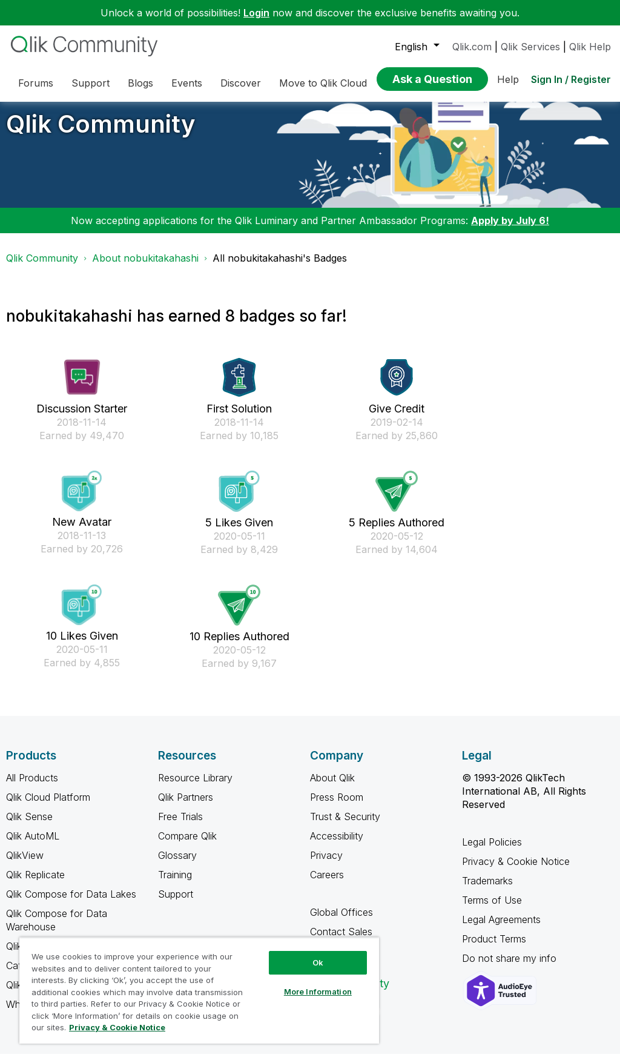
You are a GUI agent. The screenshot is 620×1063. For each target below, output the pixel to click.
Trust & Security (345, 826)
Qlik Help (590, 47)
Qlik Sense (29, 826)
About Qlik (332, 787)
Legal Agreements (501, 928)
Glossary (177, 864)
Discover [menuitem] (240, 83)
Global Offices (341, 921)
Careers (327, 884)
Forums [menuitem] (35, 83)
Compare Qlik (187, 845)
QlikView (25, 864)
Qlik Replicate (35, 884)
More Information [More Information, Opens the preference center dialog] (318, 991)
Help (508, 79)
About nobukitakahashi (145, 267)
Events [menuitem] (186, 83)
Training (175, 884)
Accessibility (336, 845)
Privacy (326, 864)
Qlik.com (472, 47)
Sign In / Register (571, 79)
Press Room (336, 806)
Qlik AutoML (32, 845)
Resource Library (195, 787)
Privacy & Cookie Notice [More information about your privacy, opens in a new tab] (117, 1027)
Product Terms (494, 948)
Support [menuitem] (90, 83)
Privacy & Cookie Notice (516, 870)
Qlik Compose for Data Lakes (71, 903)
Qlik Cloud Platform (48, 806)
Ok (317, 962)
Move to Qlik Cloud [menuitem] (323, 83)
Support (175, 903)
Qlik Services (530, 47)
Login (256, 13)
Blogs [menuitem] (140, 83)
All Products (32, 787)
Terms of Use (492, 909)
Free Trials (180, 826)
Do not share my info (510, 967)
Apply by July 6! (510, 230)
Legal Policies (492, 851)
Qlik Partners (185, 806)
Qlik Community (101, 133)
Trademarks (487, 890)
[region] (199, 990)
